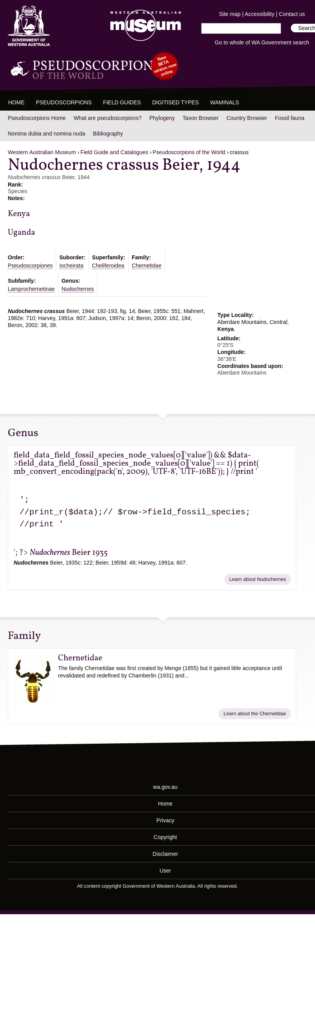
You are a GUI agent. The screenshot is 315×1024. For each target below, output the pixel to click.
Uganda (21, 232)
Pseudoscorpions (64, 102)
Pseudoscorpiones (30, 265)
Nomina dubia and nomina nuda (46, 133)
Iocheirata (71, 265)
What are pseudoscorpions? (108, 118)
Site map (230, 14)
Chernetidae (146, 265)
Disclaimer (165, 854)
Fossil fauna (289, 118)
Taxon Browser (200, 118)
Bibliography (108, 133)
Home (16, 102)
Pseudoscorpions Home (37, 118)
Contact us (292, 14)
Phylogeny (162, 118)
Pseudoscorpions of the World (189, 152)
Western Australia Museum (29, 25)
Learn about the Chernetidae (254, 713)
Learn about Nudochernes (257, 579)
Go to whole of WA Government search (262, 42)
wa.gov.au (165, 787)
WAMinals (224, 102)
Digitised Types (175, 102)
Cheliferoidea (108, 265)
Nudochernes (78, 289)
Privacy (165, 820)
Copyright (165, 837)
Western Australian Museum (144, 25)
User (165, 870)
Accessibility (259, 14)
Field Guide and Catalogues (114, 152)
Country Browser (247, 118)
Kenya (19, 214)
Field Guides (122, 102)
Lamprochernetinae (31, 289)
